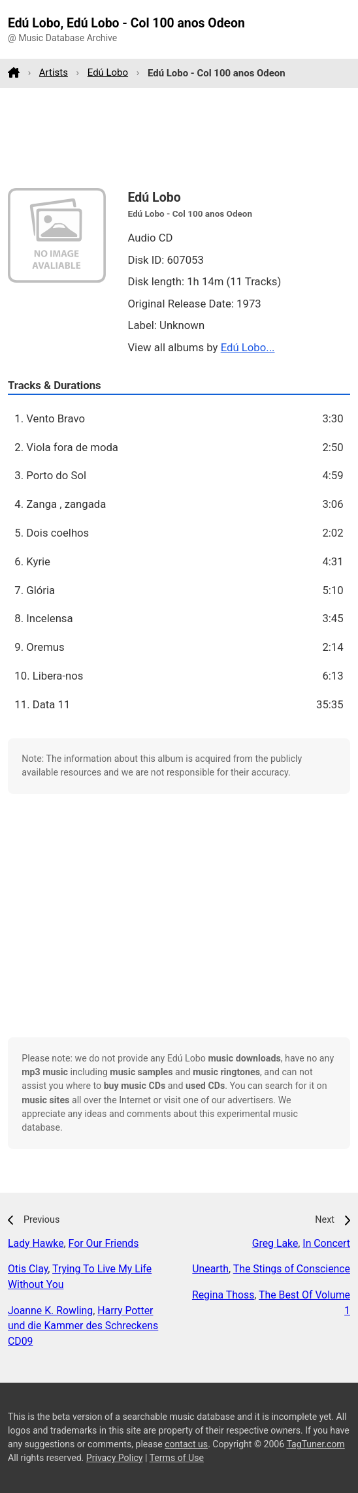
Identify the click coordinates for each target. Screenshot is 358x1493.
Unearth (210, 1269)
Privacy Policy (114, 1458)
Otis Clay (28, 1269)
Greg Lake (275, 1243)
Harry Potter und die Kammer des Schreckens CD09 (83, 1326)
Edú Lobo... (248, 347)
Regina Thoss (223, 1295)
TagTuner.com (315, 1444)
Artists (53, 72)
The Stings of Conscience (291, 1269)
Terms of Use (177, 1458)
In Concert (326, 1243)
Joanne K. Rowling (50, 1310)
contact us (186, 1444)
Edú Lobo (108, 72)
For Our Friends (104, 1243)
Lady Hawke (36, 1243)
